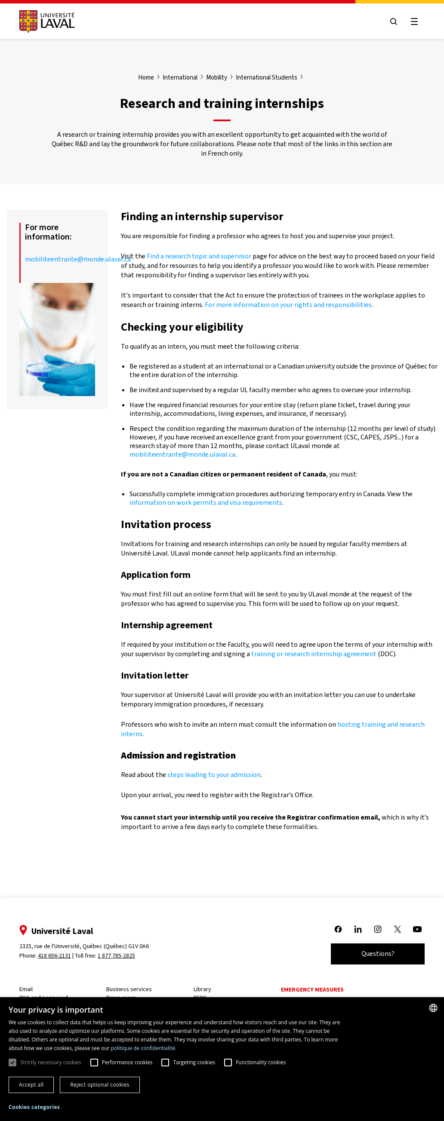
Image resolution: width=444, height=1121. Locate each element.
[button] (34, 1107)
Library (203, 989)
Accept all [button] (31, 1084)
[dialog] (222, 1059)
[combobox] (433, 1008)
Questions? (377, 953)
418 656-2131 (54, 956)
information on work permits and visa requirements (206, 502)
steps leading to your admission (214, 774)
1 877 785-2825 (117, 956)
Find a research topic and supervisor (199, 256)
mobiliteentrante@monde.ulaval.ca (78, 259)
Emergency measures (312, 990)
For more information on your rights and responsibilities (288, 304)
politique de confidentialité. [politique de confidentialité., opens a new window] (144, 1048)
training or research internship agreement (313, 653)
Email (26, 989)
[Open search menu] (393, 21)
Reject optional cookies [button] (100, 1084)
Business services (130, 989)
